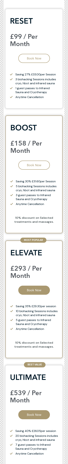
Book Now (34, 58)
